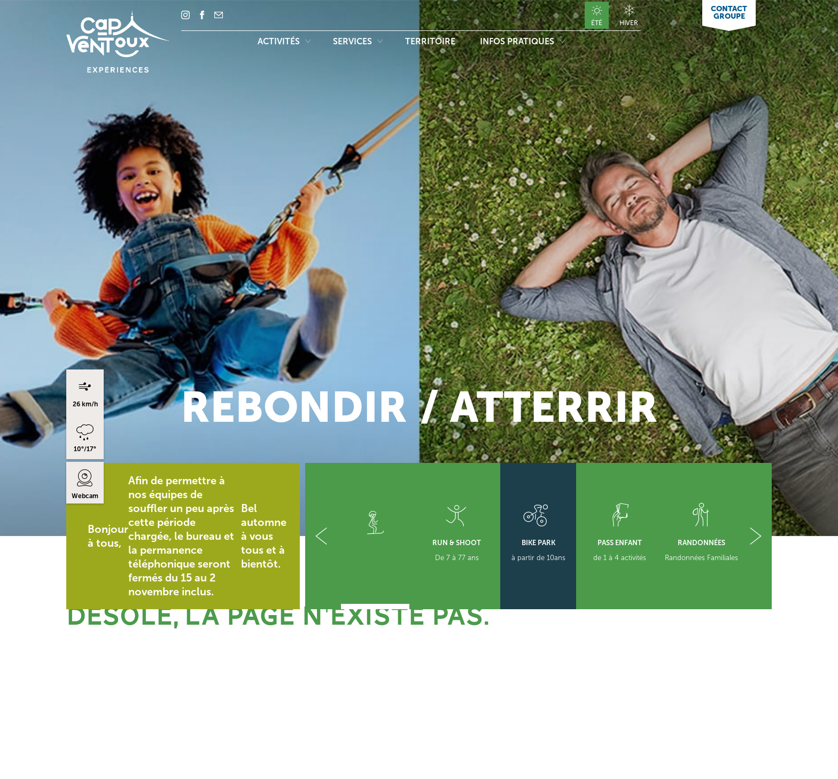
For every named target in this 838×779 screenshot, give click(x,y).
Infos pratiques (522, 41)
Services (358, 41)
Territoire (431, 41)
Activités (284, 41)
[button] (321, 536)
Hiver (628, 22)
